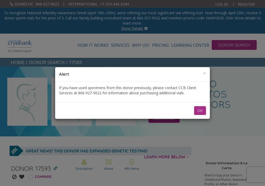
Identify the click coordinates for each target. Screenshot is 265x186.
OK (200, 110)
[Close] (204, 73)
